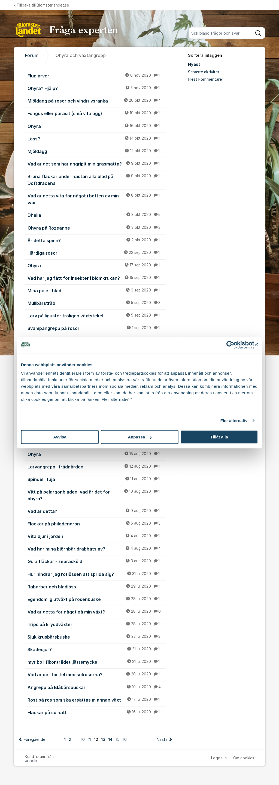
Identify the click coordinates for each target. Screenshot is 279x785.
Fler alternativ (234, 420)
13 (103, 739)
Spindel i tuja (97, 479)
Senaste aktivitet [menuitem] (203, 72)
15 (118, 739)
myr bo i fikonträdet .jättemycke (97, 662)
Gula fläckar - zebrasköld (97, 561)
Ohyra (97, 126)
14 (110, 739)
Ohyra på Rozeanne (97, 228)
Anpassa (139, 437)
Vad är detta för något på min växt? (97, 612)
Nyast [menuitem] (194, 64)
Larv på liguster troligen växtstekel (97, 315)
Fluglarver (97, 76)
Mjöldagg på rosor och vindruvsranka (97, 101)
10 (83, 739)
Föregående (34, 739)
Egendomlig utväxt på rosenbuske (97, 599)
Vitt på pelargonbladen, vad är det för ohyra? (97, 495)
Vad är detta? (97, 511)
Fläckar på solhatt (97, 712)
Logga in (219, 758)
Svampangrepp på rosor (97, 328)
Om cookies (243, 758)
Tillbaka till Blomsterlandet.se (41, 5)
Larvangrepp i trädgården (97, 467)
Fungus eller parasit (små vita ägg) (97, 113)
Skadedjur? (97, 649)
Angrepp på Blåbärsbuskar (97, 687)
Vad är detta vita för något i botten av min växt (97, 199)
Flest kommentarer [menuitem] (205, 79)
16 (125, 739)
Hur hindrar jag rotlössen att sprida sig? (97, 574)
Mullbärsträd (97, 303)
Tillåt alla (219, 437)
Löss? (97, 139)
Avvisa (59, 437)
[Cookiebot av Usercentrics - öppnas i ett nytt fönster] (234, 345)
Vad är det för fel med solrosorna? (97, 674)
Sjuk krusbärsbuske (97, 637)
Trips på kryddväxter (97, 624)
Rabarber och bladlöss (97, 586)
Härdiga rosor (97, 253)
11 (89, 739)
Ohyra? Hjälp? (97, 88)
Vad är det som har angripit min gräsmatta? (97, 164)
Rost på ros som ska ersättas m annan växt (97, 700)
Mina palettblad (97, 290)
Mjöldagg (97, 151)
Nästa (162, 739)
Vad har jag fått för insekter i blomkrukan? (97, 278)
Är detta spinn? (97, 240)
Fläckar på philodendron (97, 524)
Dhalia (97, 215)
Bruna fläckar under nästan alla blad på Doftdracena (97, 179)
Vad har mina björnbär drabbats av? (97, 549)
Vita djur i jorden (97, 536)
